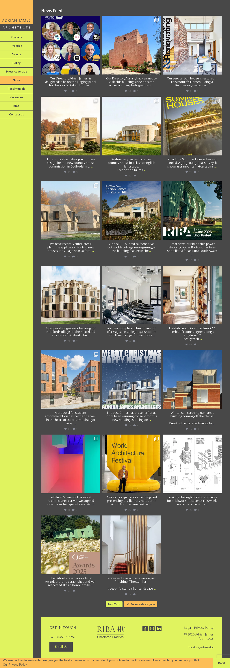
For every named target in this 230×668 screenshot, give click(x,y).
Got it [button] (221, 663)
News (16, 80)
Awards (17, 54)
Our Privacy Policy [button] (15, 664)
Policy (16, 63)
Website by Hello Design (201, 647)
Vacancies (16, 97)
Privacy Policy (204, 627)
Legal (188, 627)
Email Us (61, 646)
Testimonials (16, 88)
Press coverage (16, 71)
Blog (16, 106)
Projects (16, 37)
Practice (16, 45)
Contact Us (16, 114)
